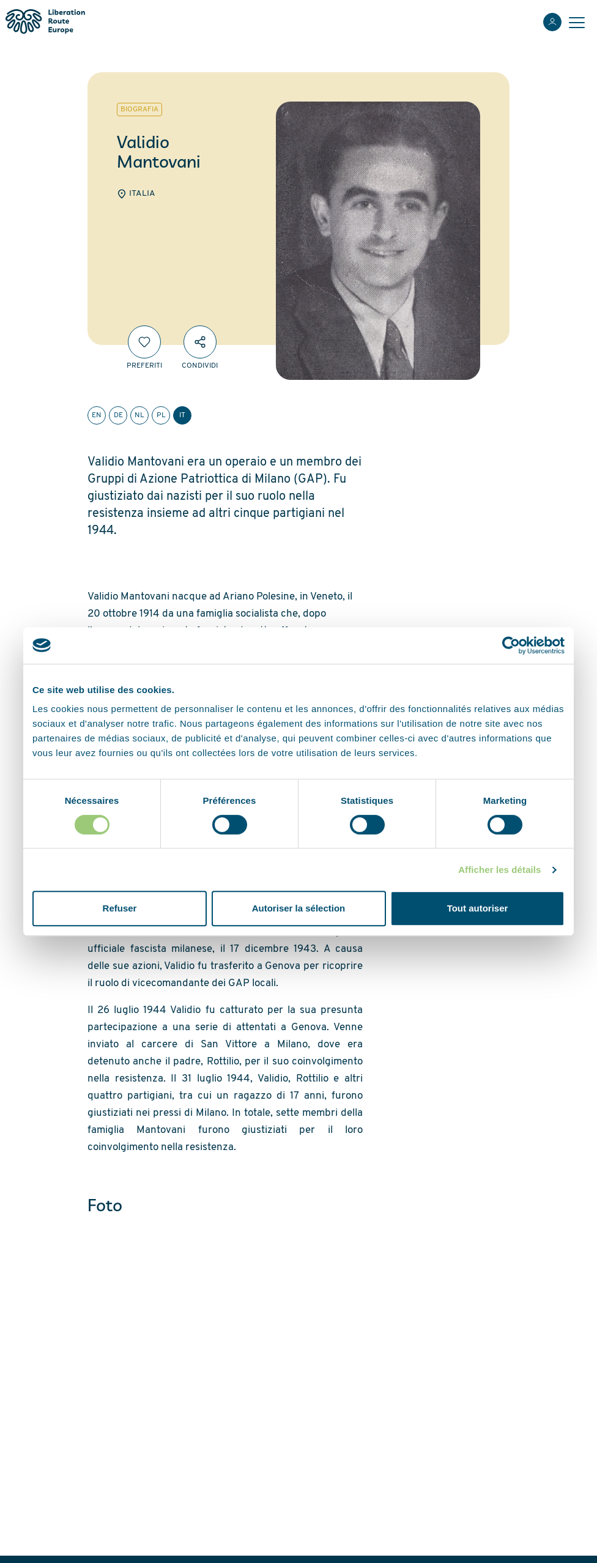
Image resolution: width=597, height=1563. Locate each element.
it (182, 415)
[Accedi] (552, 22)
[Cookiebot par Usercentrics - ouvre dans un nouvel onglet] (511, 645)
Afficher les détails (499, 869)
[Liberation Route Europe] (45, 21)
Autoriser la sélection (299, 908)
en (97, 415)
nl (139, 415)
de (118, 415)
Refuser (120, 908)
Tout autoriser (477, 908)
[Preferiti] (144, 341)
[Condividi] (200, 341)
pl (161, 415)
